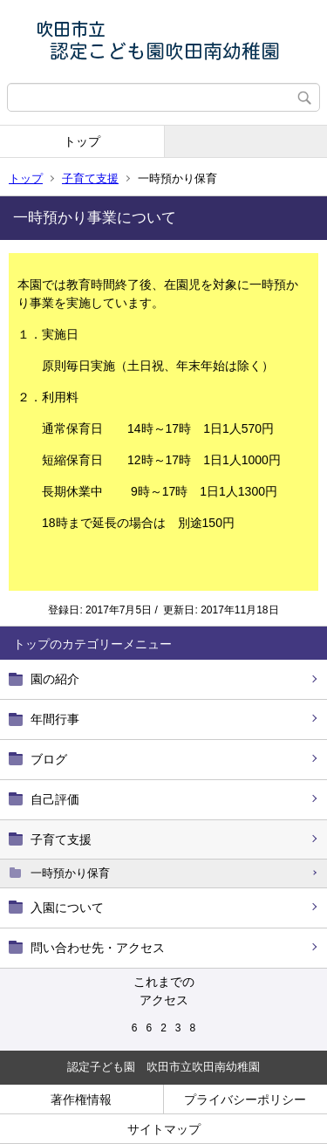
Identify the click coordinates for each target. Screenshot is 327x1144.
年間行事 (55, 719)
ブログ (49, 759)
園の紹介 (55, 679)
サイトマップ (164, 1129)
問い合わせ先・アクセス (98, 948)
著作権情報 (81, 1099)
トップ (82, 141)
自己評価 (55, 799)
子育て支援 (90, 178)
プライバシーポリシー (245, 1099)
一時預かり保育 (70, 873)
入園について (67, 908)
